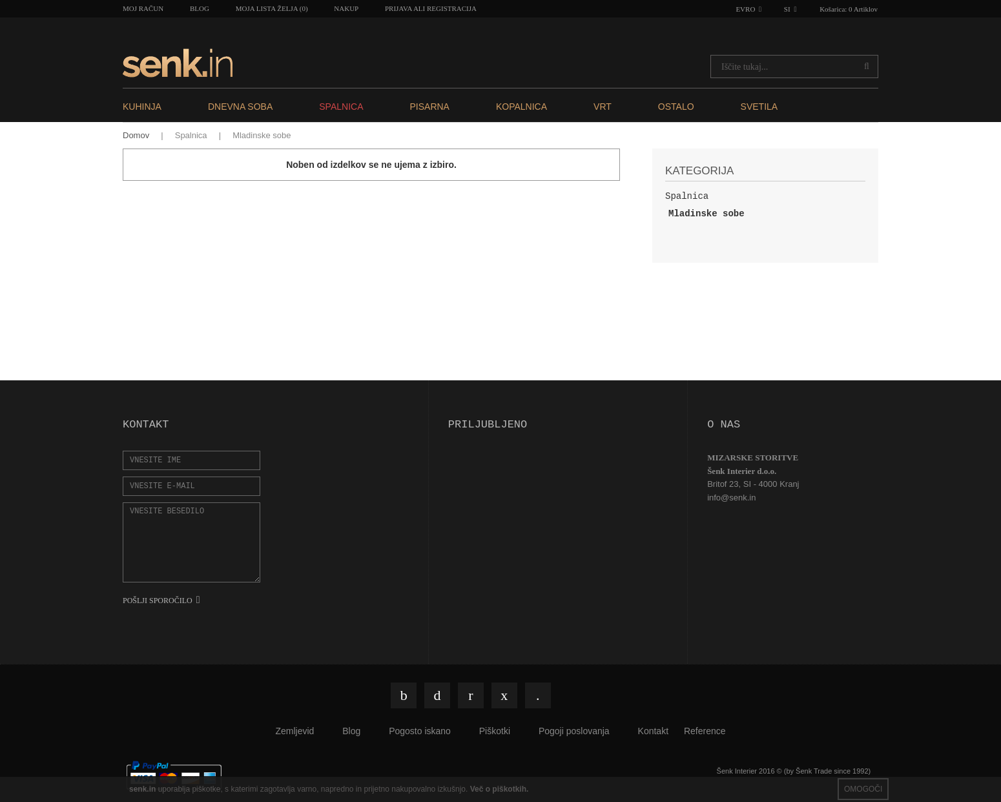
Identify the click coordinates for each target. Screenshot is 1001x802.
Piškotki (494, 731)
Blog (199, 8)
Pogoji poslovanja (574, 731)
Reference (705, 731)
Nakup (346, 8)
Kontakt (653, 731)
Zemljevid (294, 731)
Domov (136, 135)
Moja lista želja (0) (272, 8)
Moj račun (143, 8)
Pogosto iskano (420, 731)
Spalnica (191, 135)
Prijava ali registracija (431, 8)
